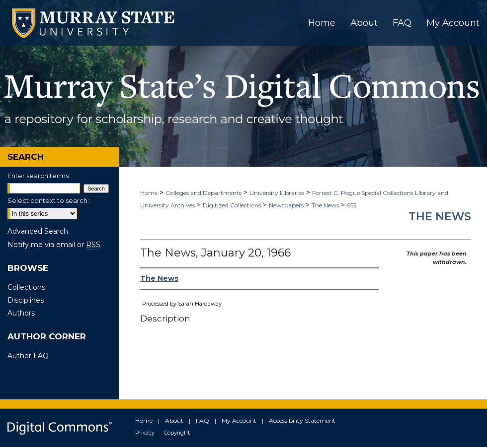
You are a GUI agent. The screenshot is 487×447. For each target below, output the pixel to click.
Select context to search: (48, 200)
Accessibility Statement (302, 420)
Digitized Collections (232, 205)
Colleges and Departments (203, 192)
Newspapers (286, 205)
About (174, 420)
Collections (26, 287)
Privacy (145, 432)
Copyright (177, 432)
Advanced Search (37, 231)
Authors (21, 313)
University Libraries (276, 192)
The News (325, 205)
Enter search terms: (38, 176)
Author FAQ (28, 355)
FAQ (202, 420)
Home (149, 192)
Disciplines (25, 300)
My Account (239, 420)
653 (352, 205)
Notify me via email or (53, 244)
